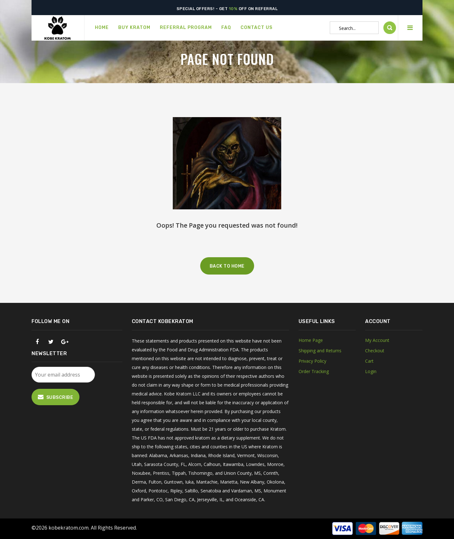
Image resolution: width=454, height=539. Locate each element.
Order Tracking (314, 371)
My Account (377, 340)
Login (370, 371)
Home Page (311, 340)
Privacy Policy (312, 361)
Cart (369, 361)
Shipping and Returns (320, 351)
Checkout (374, 351)
